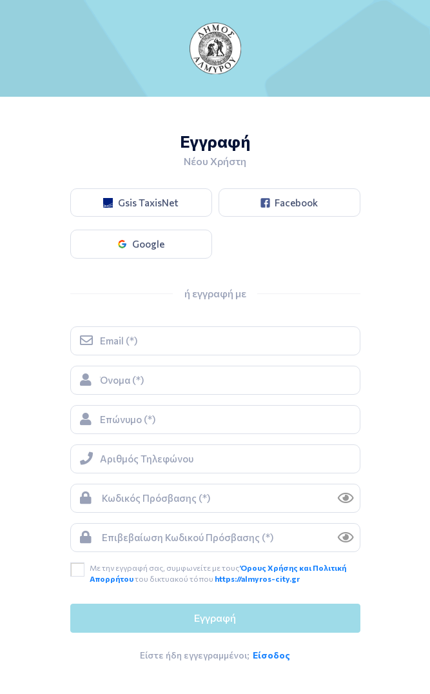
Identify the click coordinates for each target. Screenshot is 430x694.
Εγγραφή (215, 617)
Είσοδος (271, 654)
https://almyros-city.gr (257, 578)
